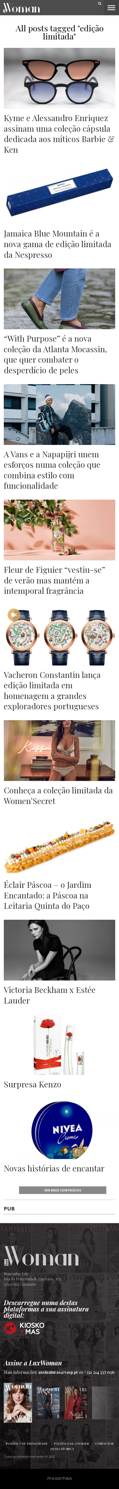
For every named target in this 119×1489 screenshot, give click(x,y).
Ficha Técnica (62, 1449)
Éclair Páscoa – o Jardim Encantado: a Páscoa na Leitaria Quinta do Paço (47, 895)
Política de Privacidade (27, 1443)
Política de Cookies (71, 1443)
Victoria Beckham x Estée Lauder (50, 994)
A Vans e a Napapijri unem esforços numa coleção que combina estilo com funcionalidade (52, 470)
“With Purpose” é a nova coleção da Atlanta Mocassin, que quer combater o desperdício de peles (55, 354)
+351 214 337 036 (99, 1372)
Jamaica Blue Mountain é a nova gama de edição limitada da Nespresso (57, 244)
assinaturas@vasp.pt (58, 1372)
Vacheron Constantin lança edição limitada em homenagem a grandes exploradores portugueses (52, 690)
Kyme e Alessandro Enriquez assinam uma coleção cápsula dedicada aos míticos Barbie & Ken (59, 133)
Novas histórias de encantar (54, 1168)
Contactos (104, 1443)
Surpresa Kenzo (32, 1084)
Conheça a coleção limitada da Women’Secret (58, 795)
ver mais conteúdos (62, 1190)
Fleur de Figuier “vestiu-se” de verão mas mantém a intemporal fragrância (54, 580)
